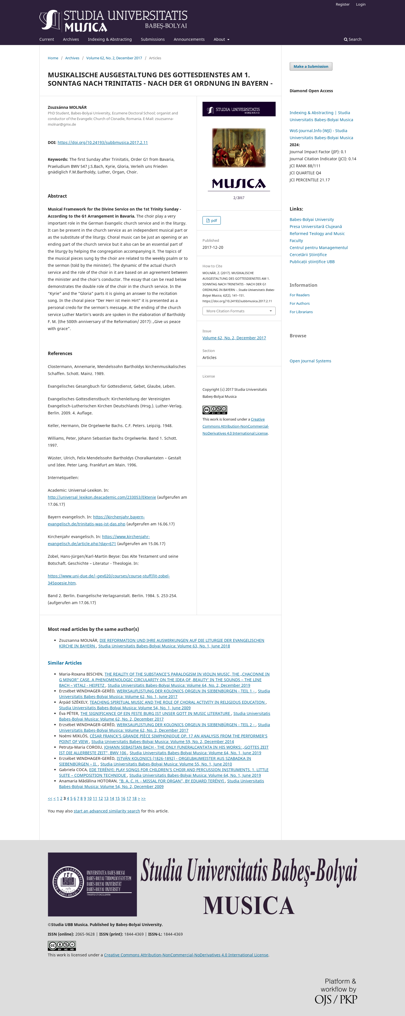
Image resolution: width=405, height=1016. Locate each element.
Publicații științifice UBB (312, 261)
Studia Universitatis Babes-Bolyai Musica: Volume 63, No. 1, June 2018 (164, 646)
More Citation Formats (225, 310)
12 (100, 798)
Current (46, 39)
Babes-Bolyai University (312, 219)
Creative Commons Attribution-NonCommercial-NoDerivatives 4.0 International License (235, 426)
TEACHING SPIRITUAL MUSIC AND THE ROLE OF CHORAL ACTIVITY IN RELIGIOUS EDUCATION (178, 702)
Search (353, 39)
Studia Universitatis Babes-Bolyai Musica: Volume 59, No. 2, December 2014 (162, 741)
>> (143, 798)
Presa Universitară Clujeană (316, 226)
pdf (213, 220)
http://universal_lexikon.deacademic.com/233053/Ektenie (102, 497)
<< (50, 798)
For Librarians (301, 311)
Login (361, 4)
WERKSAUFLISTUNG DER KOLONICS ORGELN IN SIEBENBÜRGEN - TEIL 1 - (186, 691)
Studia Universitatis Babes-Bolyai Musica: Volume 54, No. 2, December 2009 (161, 783)
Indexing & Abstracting (110, 39)
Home (53, 57)
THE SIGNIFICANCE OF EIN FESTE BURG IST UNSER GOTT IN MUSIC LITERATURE (155, 713)
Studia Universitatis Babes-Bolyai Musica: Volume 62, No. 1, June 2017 (164, 693)
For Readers (300, 294)
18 (134, 798)
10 (89, 798)
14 (112, 798)
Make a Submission (311, 66)
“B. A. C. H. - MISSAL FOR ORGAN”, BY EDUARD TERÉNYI (172, 781)
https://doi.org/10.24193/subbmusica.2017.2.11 (103, 142)
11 (95, 798)
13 (106, 798)
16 (123, 798)
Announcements (189, 39)
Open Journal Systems (310, 360)
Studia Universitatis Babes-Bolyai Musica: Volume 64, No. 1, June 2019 (195, 752)
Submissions (153, 39)
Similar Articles (65, 663)
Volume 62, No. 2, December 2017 (114, 57)
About (220, 39)
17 (129, 798)
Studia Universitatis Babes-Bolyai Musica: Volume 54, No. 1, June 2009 (125, 707)
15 (117, 798)
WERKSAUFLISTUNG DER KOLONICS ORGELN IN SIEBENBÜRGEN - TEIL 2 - (186, 724)
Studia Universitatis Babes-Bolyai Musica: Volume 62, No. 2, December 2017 (164, 727)
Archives (71, 39)
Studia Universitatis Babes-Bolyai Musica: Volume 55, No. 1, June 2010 (166, 764)
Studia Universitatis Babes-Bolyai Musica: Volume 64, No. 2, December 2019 (179, 685)
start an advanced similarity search (107, 811)
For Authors (300, 303)
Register (343, 4)
